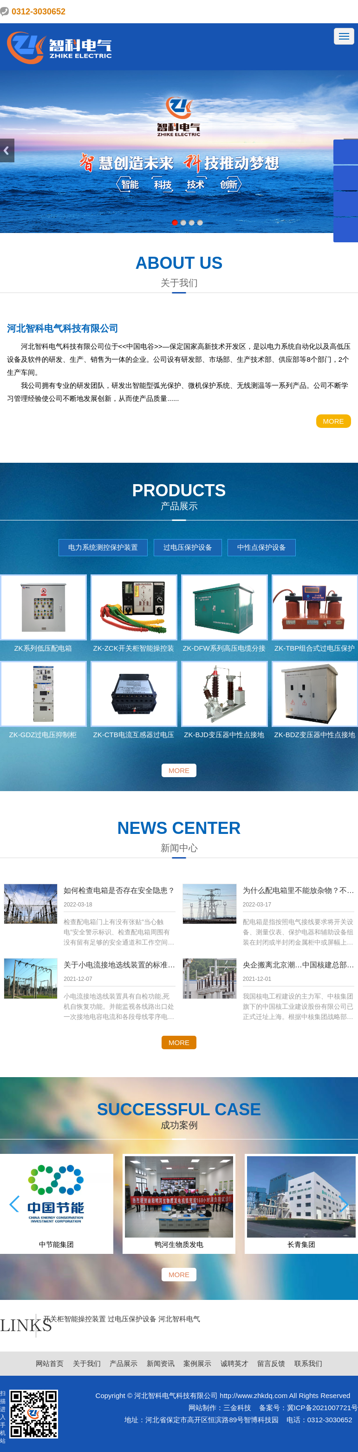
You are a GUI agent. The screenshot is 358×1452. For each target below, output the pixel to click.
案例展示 (197, 1363)
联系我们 (308, 1363)
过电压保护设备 (187, 547)
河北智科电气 (179, 1319)
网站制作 (202, 1408)
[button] (14, 1203)
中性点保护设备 (261, 547)
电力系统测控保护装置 (103, 547)
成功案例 (179, 1125)
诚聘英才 (234, 1363)
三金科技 (237, 1408)
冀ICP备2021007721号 (322, 1408)
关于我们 (179, 283)
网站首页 (50, 1363)
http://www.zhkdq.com (253, 1395)
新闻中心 (179, 848)
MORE (333, 421)
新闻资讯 (161, 1363)
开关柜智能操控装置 (75, 1319)
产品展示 (179, 506)
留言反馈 (271, 1363)
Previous (7, 150)
